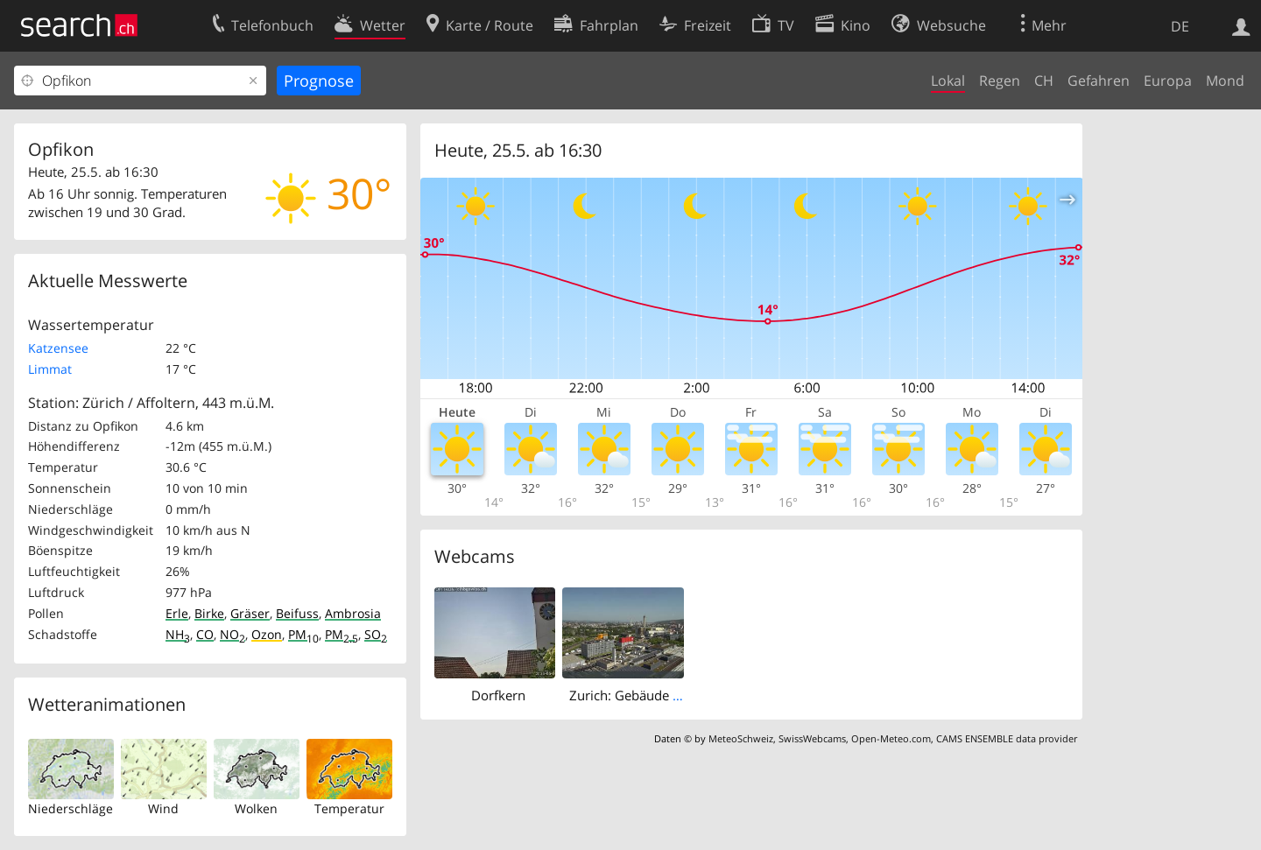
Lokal (948, 80)
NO (232, 634)
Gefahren (1098, 80)
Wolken (256, 808)
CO (205, 634)
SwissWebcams (812, 738)
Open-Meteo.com (891, 738)
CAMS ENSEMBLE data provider (1006, 738)
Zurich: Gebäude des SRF (644, 695)
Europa (1168, 80)
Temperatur (349, 808)
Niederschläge (70, 808)
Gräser (250, 613)
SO (375, 634)
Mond (1225, 80)
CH (1043, 80)
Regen (999, 80)
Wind (163, 808)
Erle (177, 613)
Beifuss (297, 613)
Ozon (266, 634)
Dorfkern (498, 695)
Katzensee (58, 348)
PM (303, 634)
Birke (209, 613)
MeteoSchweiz (740, 738)
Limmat (50, 369)
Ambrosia (353, 613)
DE (1180, 26)
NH (178, 634)
